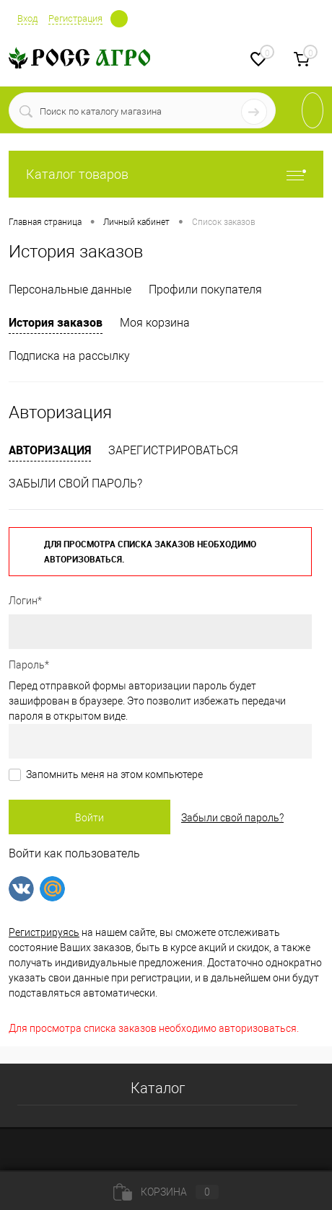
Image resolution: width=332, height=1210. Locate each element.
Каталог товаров (166, 174)
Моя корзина (155, 323)
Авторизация (50, 450)
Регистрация (75, 18)
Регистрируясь (44, 932)
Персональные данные (70, 289)
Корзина (166, 1192)
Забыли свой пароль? (75, 483)
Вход (27, 18)
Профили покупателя (205, 289)
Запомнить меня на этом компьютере (114, 774)
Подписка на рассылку (69, 356)
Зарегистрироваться (173, 450)
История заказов (55, 322)
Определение (119, 17)
